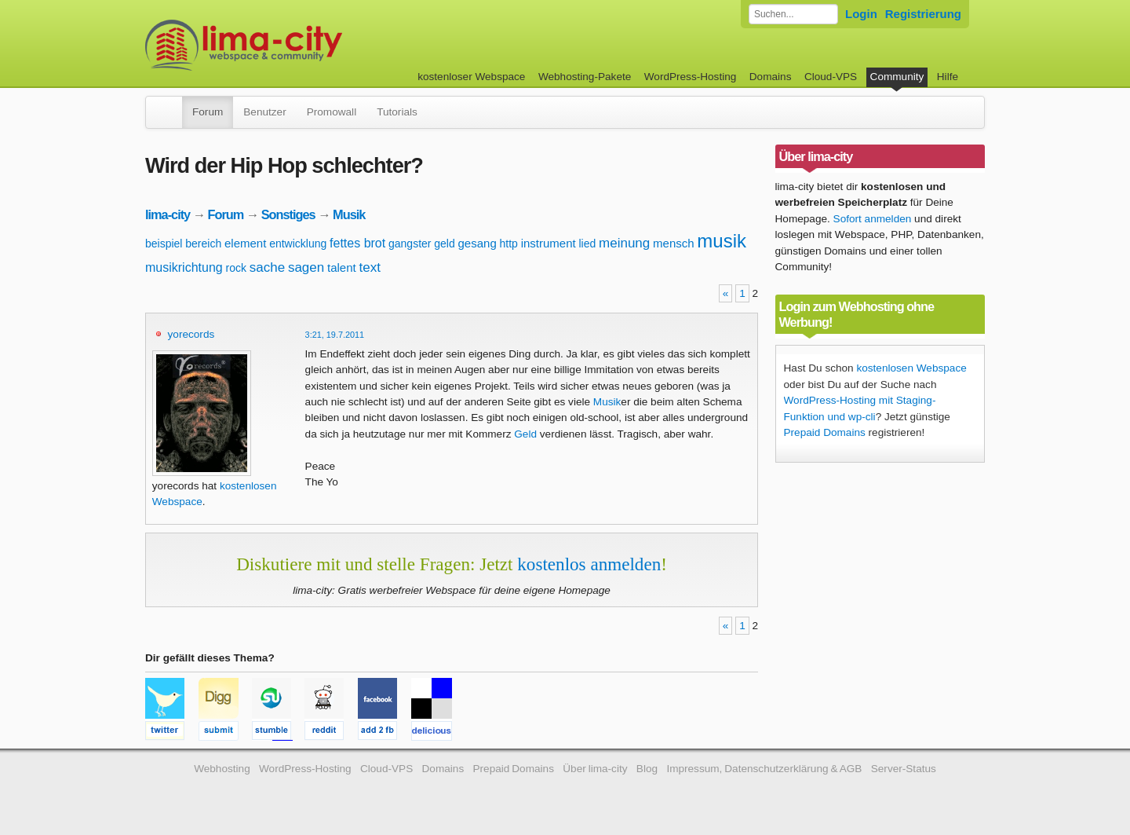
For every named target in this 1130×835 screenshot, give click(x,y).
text (369, 267)
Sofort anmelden (872, 219)
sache (267, 267)
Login (861, 13)
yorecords (191, 334)
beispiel (163, 243)
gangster (409, 243)
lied (587, 243)
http (509, 243)
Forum (207, 112)
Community (897, 76)
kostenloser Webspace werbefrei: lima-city (302, 45)
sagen (306, 267)
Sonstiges (288, 214)
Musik (349, 214)
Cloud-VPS (830, 76)
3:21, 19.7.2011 (335, 334)
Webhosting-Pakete (584, 76)
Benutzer (264, 112)
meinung (624, 243)
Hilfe (947, 76)
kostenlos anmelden (589, 564)
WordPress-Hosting (690, 76)
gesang (477, 243)
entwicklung (297, 243)
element (245, 243)
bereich (203, 243)
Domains (770, 76)
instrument (548, 243)
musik (721, 240)
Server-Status (903, 769)
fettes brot (357, 243)
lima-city (167, 214)
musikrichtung (184, 267)
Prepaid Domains (825, 432)
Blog (647, 769)
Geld (525, 434)
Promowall (331, 112)
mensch (673, 243)
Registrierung (923, 13)
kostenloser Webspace (471, 76)
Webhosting (222, 769)
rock (235, 268)
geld (444, 243)
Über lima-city (595, 769)
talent (341, 267)
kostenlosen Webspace (911, 368)
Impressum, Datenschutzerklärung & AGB (764, 769)
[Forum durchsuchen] (793, 14)
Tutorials (397, 112)
